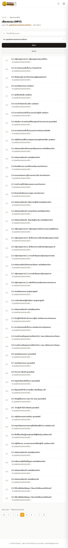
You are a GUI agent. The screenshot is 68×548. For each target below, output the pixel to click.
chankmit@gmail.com (51, 543)
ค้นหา (34, 45)
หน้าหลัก (4, 17)
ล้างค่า (34, 51)
